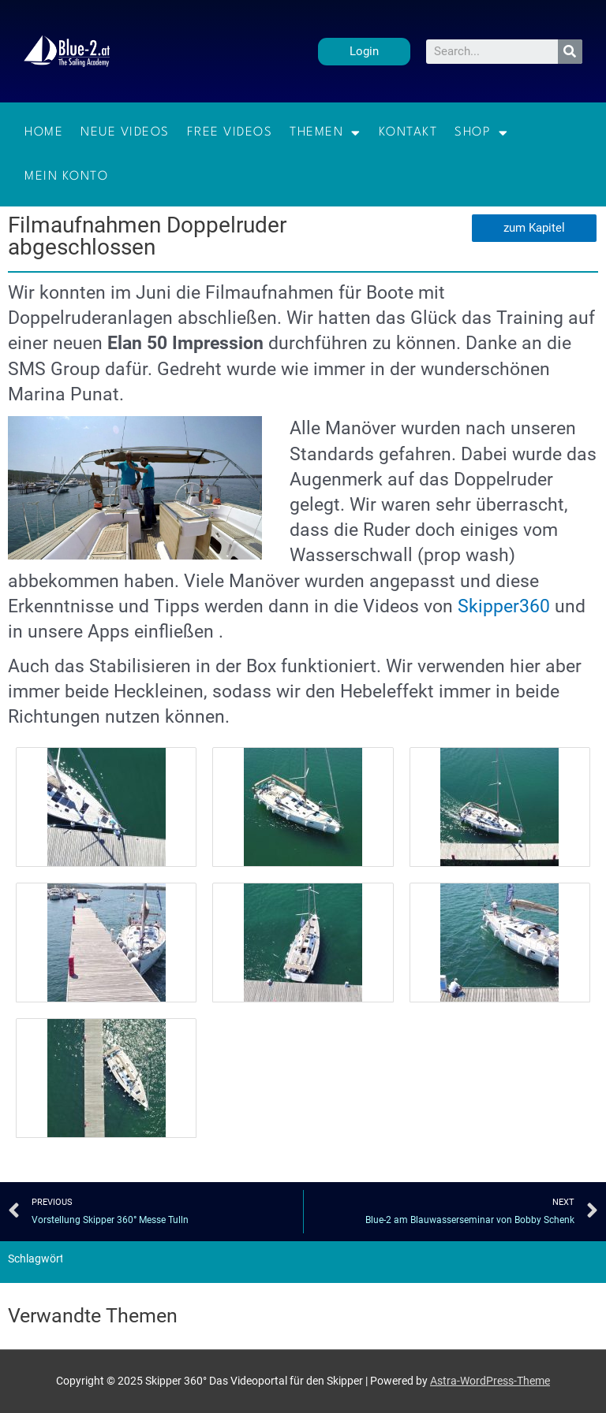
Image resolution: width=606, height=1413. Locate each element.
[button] (364, 51)
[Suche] (570, 51)
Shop (481, 132)
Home (43, 132)
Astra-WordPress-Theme (490, 1380)
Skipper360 (504, 606)
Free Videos (230, 132)
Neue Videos (125, 132)
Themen (325, 132)
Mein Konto (66, 176)
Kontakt (408, 132)
